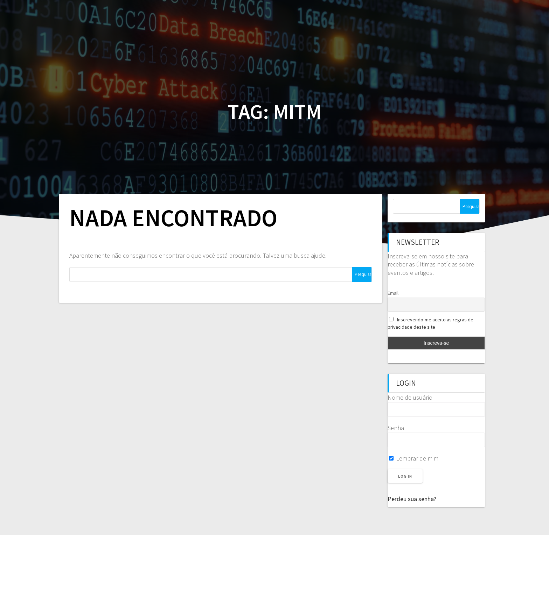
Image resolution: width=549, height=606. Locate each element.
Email (393, 293)
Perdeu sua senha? (412, 499)
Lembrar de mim (413, 458)
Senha (396, 428)
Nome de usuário (410, 397)
